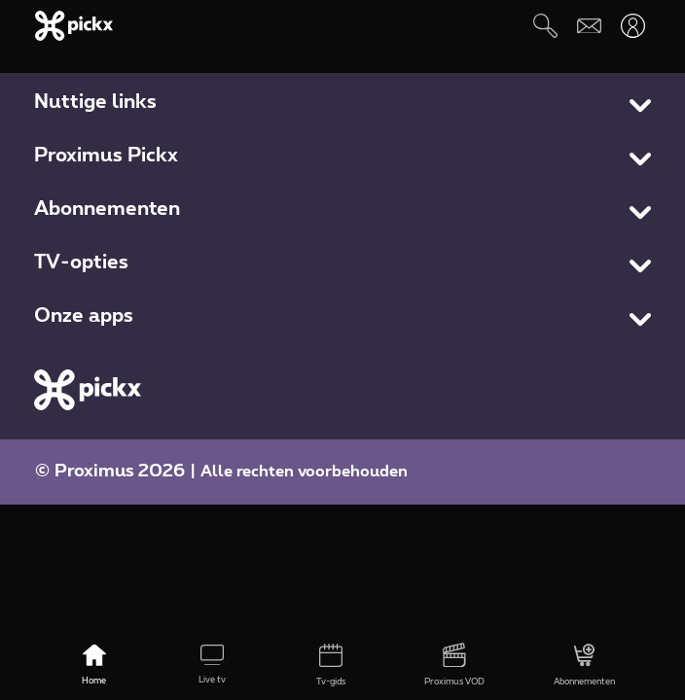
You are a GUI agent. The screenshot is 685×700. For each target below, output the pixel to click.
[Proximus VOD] (454, 666)
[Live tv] (211, 666)
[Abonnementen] (585, 666)
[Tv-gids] (330, 666)
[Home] (94, 666)
